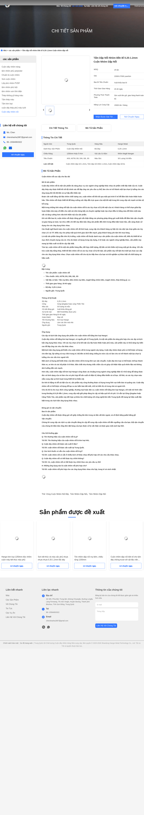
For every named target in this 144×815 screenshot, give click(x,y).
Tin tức (9, 608)
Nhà (58, 6)
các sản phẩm (77, 6)
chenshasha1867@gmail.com (19, 137)
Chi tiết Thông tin (58, 128)
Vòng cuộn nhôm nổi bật (57, 494)
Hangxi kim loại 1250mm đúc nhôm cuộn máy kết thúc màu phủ (16, 558)
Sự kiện (87, 6)
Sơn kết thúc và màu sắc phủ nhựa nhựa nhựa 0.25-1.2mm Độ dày (53, 558)
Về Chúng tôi (66, 6)
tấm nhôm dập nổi (78, 494)
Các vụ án (10, 613)
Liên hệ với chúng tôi (99, 6)
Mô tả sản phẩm (94, 128)
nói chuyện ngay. (122, 6)
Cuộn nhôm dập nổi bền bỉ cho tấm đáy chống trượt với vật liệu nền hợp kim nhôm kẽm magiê (126, 558)
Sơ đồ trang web (26, 643)
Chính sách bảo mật (10, 643)
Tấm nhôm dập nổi (97, 494)
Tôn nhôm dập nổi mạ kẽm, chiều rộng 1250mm (88, 558)
